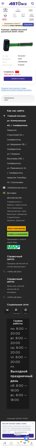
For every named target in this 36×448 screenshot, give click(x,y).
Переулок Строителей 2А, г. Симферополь (15, 135)
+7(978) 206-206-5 (14, 271)
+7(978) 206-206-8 (14, 297)
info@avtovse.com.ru (17, 188)
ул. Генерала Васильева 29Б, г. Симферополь (15, 158)
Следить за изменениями (17, 234)
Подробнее (28, 24)
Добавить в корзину (18, 78)
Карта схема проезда (16, 228)
